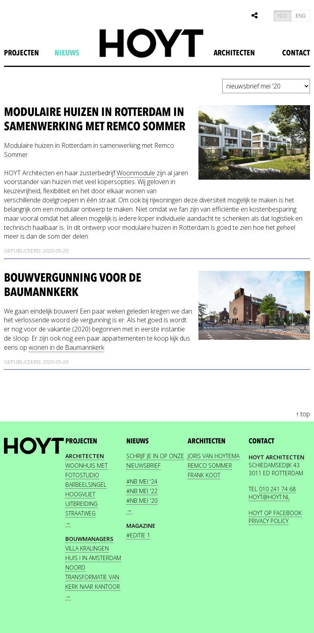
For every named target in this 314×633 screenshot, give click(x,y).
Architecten (234, 53)
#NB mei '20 (141, 500)
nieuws (67, 53)
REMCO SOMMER (210, 465)
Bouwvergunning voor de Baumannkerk (72, 285)
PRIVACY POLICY (268, 521)
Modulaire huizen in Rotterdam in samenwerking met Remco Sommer (94, 119)
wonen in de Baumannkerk (66, 347)
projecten (21, 53)
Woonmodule (137, 173)
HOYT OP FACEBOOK (275, 513)
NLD (282, 15)
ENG (301, 15)
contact (261, 441)
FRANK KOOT (204, 475)
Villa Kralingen (87, 548)
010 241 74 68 (277, 489)
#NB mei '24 (141, 481)
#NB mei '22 (141, 491)
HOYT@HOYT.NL (269, 497)
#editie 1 (138, 535)
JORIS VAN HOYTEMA (213, 456)
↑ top (303, 414)
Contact (296, 53)
